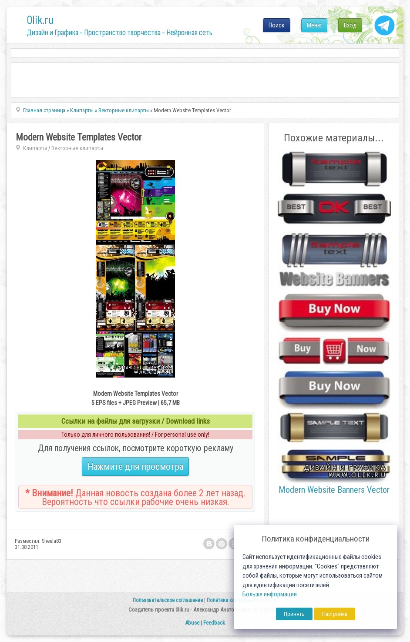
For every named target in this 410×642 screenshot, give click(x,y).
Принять (294, 614)
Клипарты (35, 148)
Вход (350, 25)
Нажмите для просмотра (135, 466)
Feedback (214, 622)
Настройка (334, 614)
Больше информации (269, 594)
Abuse (192, 622)
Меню (314, 25)
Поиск (277, 25)
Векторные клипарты (77, 148)
